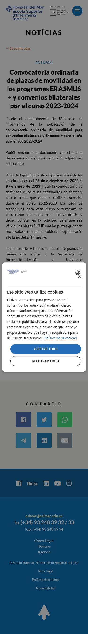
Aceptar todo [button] (46, 349)
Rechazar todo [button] (45, 361)
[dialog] (44, 317)
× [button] (79, 276)
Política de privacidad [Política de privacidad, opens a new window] (60, 338)
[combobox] (78, 272)
